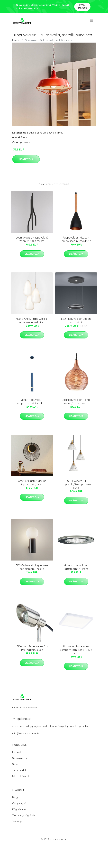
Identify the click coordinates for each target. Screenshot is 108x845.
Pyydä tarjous (82, 6)
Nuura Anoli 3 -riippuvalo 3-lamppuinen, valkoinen (32, 320)
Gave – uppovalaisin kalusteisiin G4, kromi (76, 567)
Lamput (16, 752)
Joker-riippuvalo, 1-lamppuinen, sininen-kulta (32, 401)
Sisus (15, 764)
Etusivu (16, 40)
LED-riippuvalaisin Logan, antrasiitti (76, 320)
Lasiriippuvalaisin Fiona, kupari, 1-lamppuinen (76, 401)
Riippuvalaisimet (53, 132)
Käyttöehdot (19, 809)
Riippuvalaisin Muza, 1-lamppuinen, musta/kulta (76, 239)
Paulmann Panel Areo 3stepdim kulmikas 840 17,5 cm (76, 650)
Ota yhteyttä (19, 803)
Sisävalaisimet (35, 132)
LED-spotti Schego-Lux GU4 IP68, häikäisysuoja (32, 648)
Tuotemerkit (19, 770)
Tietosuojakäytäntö (23, 815)
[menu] (92, 20)
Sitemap (17, 821)
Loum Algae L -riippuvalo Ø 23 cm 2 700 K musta (32, 239)
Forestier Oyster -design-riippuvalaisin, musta (32, 482)
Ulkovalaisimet (20, 776)
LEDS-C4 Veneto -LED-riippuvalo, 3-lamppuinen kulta (76, 484)
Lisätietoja (26, 159)
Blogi (15, 797)
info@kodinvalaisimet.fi (25, 733)
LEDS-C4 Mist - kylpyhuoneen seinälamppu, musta (32, 567)
